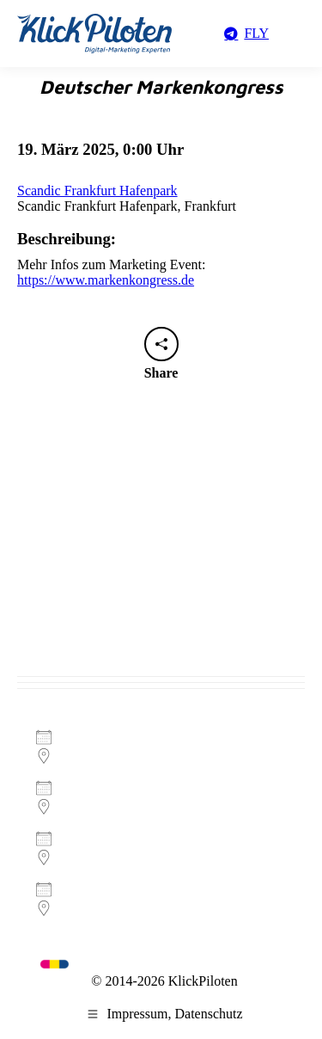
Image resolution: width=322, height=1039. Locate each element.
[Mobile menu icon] (296, 34)
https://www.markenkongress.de (105, 280)
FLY (245, 33)
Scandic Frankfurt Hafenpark (97, 190)
